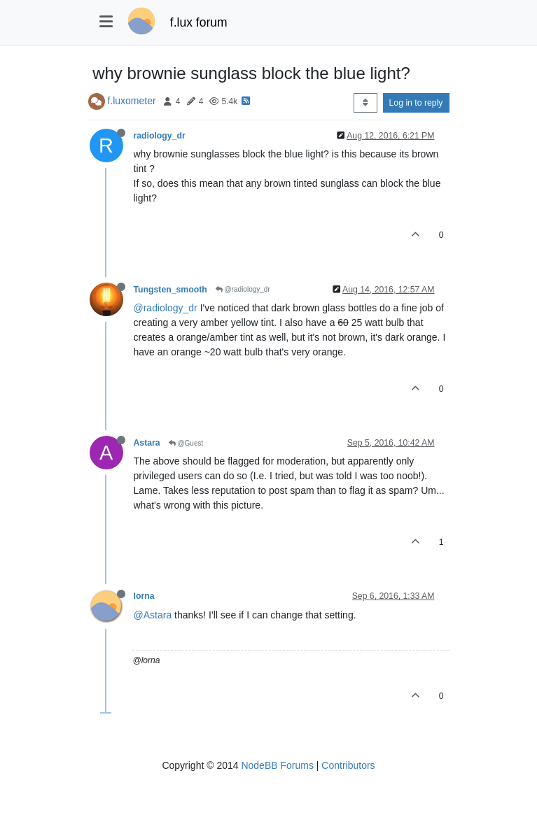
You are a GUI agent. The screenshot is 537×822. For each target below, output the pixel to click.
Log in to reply (416, 103)
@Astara (153, 615)
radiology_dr (160, 136)
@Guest (186, 443)
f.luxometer (131, 100)
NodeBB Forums (277, 765)
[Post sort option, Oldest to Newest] (365, 103)
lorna (144, 596)
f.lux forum (199, 22)
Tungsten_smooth (170, 290)
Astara (147, 443)
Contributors (348, 765)
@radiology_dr (243, 289)
